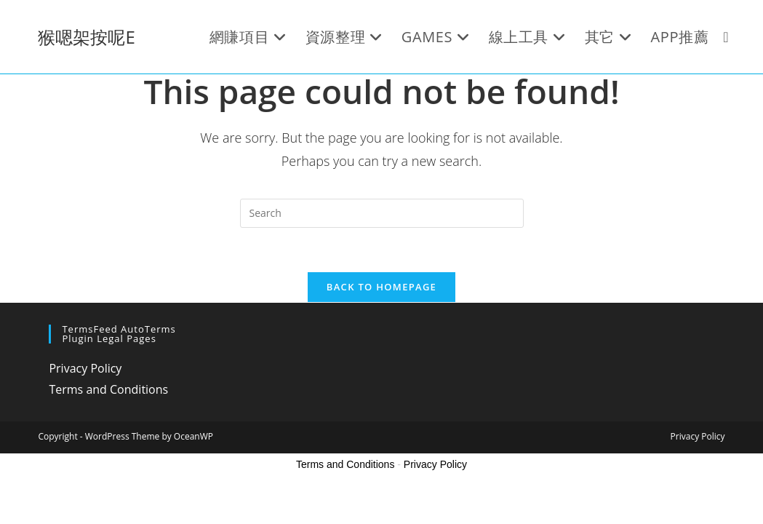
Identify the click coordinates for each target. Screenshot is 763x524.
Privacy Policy (85, 368)
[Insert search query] (382, 213)
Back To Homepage (381, 286)
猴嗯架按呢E (86, 37)
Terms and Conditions (108, 389)
